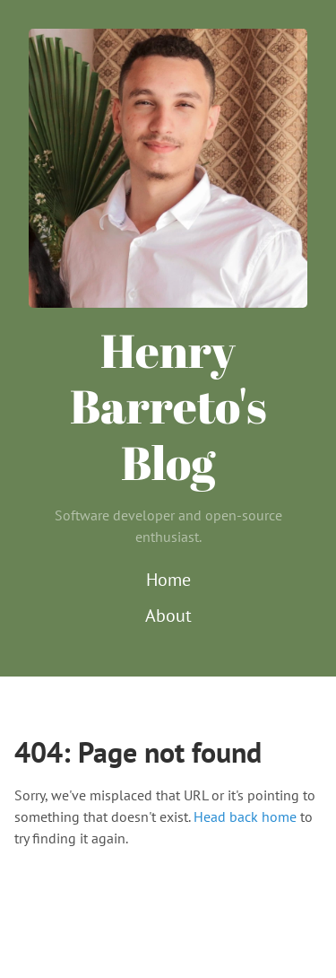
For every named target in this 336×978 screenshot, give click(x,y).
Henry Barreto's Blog (168, 406)
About (168, 615)
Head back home (245, 816)
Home (168, 579)
